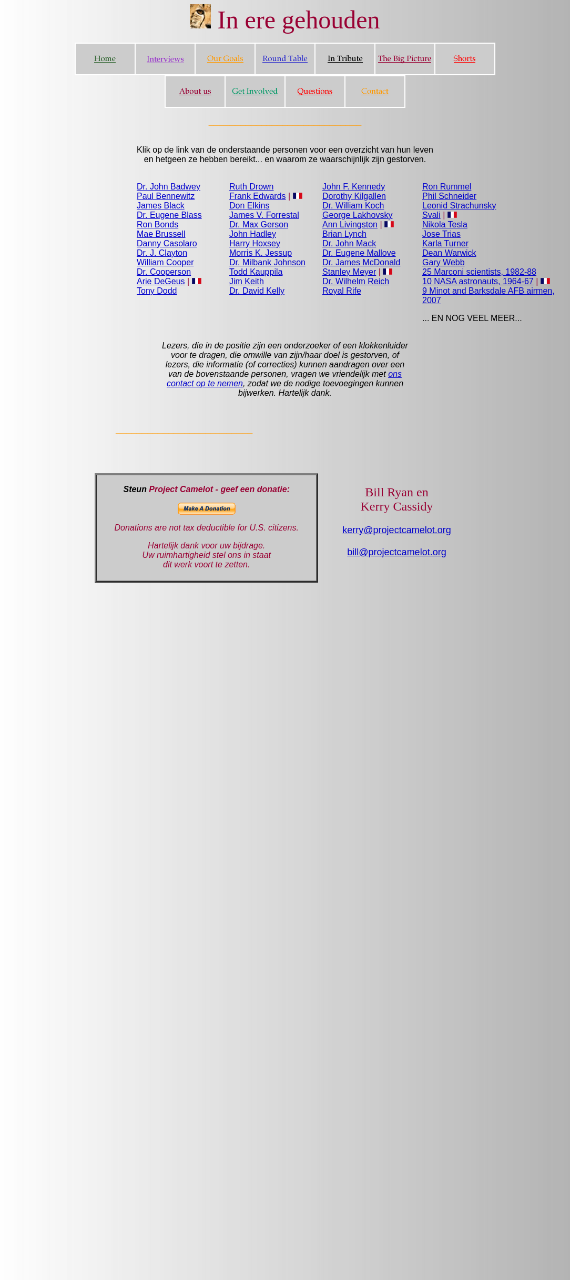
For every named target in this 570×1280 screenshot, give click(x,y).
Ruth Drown (251, 186)
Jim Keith (246, 281)
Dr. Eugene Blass (169, 215)
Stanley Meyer (349, 271)
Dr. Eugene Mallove (359, 252)
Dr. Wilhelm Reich (355, 281)
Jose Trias (441, 233)
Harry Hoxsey (254, 243)
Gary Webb (443, 262)
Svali (431, 215)
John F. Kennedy (353, 186)
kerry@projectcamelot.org (396, 530)
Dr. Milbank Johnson (267, 262)
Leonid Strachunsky (459, 205)
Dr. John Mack (349, 243)
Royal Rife (341, 290)
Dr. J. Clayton (162, 252)
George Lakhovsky (357, 215)
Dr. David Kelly (256, 290)
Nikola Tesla (444, 224)
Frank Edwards (257, 196)
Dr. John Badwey (168, 186)
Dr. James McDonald (361, 262)
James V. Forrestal (264, 215)
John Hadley (252, 233)
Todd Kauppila (255, 271)
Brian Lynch (344, 233)
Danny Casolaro (167, 243)
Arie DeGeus (161, 281)
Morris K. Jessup (260, 252)
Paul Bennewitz (166, 196)
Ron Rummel (446, 186)
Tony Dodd (157, 290)
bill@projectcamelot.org (396, 552)
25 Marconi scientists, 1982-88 (479, 271)
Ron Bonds (157, 224)
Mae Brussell (161, 233)
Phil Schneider (449, 196)
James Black (161, 205)
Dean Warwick (449, 252)
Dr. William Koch (353, 205)
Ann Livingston (350, 224)
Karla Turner (445, 243)
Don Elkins (249, 205)
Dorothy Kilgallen (354, 196)
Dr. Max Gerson (258, 224)
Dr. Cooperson (164, 271)
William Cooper (165, 262)
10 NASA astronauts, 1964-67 (478, 281)
